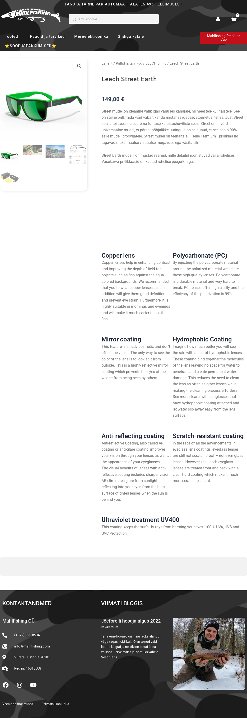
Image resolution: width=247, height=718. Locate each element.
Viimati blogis (122, 603)
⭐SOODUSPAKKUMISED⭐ (30, 46)
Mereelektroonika (91, 36)
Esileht (107, 63)
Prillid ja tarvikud (129, 63)
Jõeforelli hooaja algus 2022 (131, 621)
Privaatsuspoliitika (55, 704)
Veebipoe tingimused (17, 704)
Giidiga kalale (131, 36)
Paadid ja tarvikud (47, 36)
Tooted (12, 36)
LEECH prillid (155, 63)
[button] (79, 66)
